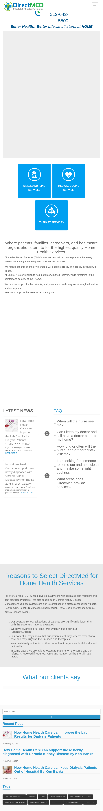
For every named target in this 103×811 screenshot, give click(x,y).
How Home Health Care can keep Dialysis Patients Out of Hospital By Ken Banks (55, 738)
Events (42, 765)
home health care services (15, 770)
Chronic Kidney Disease (14, 765)
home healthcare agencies (80, 765)
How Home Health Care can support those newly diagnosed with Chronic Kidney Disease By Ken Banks (20, 440)
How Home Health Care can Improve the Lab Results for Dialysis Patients (50, 703)
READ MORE (11, 421)
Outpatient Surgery (73, 770)
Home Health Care (57, 765)
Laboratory (56, 770)
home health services (38, 770)
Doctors (32, 765)
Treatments (90, 770)
